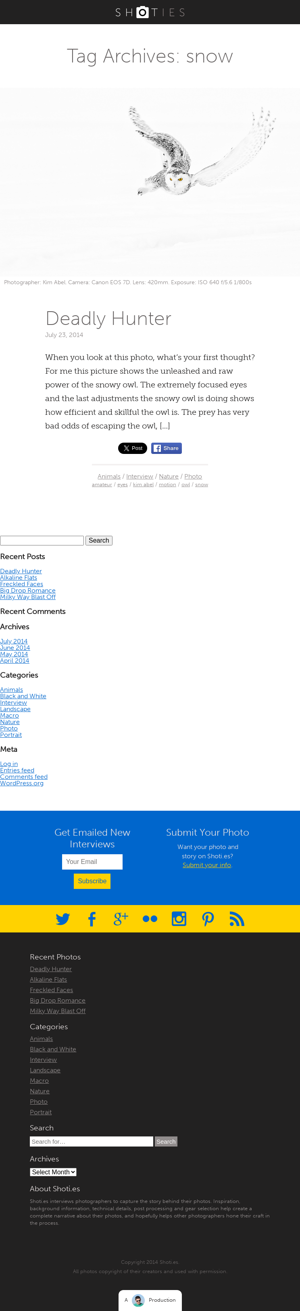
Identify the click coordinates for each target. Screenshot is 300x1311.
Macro (9, 715)
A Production (150, 1300)
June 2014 (15, 647)
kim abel (143, 484)
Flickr (150, 918)
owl (185, 484)
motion (167, 484)
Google (121, 918)
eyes (122, 484)
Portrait (11, 735)
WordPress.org (22, 783)
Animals (109, 476)
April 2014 (14, 660)
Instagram (179, 918)
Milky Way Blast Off (28, 597)
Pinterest (208, 918)
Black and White (23, 696)
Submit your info (207, 865)
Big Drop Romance (28, 590)
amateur (102, 484)
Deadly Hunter (108, 318)
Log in (9, 764)
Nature (169, 476)
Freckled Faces (21, 584)
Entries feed (17, 770)
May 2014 (14, 654)
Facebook (92, 918)
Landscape (15, 709)
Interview (139, 476)
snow (201, 484)
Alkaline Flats (18, 577)
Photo (193, 476)
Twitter (63, 918)
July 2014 (14, 641)
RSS (237, 918)
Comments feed (24, 776)
